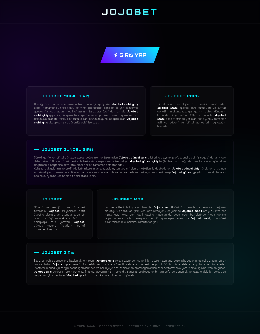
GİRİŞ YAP (130, 55)
